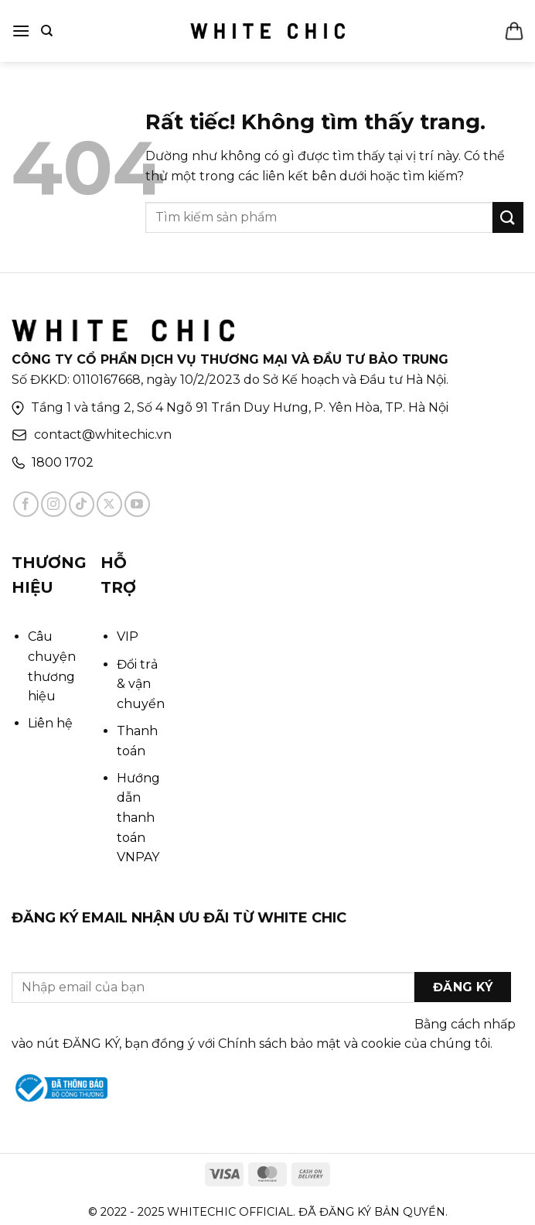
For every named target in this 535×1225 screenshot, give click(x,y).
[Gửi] (507, 217)
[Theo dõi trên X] (109, 504)
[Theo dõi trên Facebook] (26, 504)
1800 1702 (63, 462)
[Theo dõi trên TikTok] (81, 504)
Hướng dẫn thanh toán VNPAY (138, 817)
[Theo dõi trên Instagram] (53, 504)
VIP (127, 636)
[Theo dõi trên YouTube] (137, 504)
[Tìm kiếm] (47, 31)
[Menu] (21, 31)
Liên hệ (50, 723)
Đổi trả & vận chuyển (141, 684)
